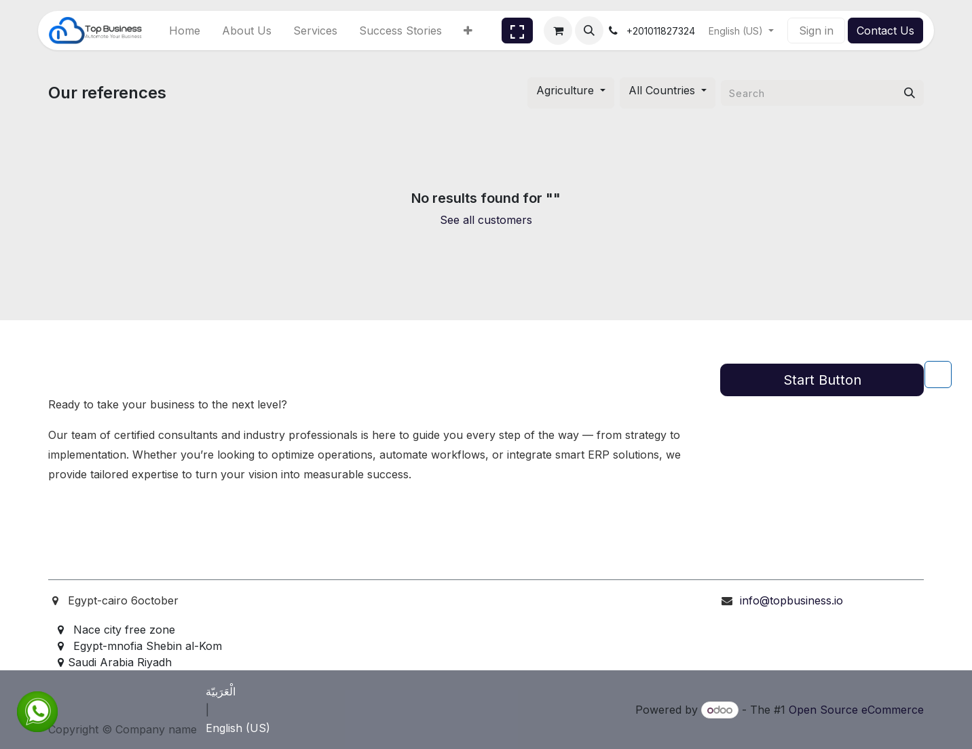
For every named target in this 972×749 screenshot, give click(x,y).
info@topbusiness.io (791, 600)
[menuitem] (184, 30)
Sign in (816, 30)
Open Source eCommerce (856, 709)
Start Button (822, 380)
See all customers (486, 220)
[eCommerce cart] (558, 30)
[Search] (909, 93)
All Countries (662, 90)
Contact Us (885, 30)
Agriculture (565, 90)
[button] (589, 30)
